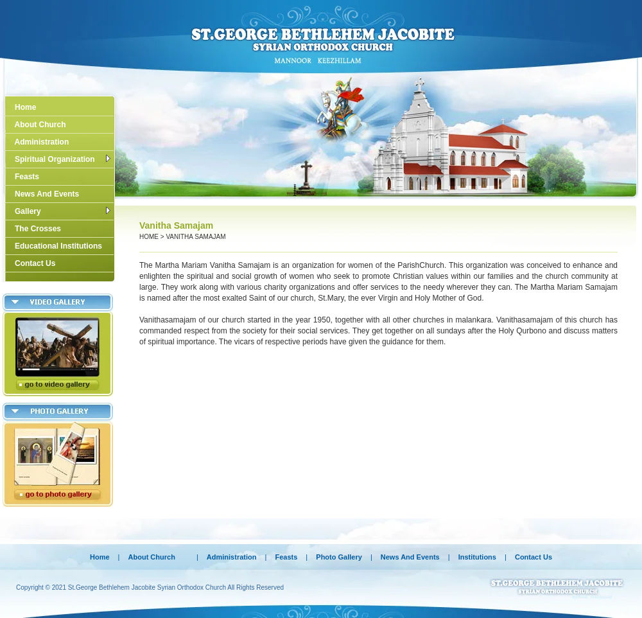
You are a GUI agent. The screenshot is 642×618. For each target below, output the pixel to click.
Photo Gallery (340, 557)
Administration (38, 141)
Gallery (59, 211)
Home (22, 107)
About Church (37, 124)
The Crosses (34, 228)
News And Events (43, 194)
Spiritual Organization (59, 159)
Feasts (23, 176)
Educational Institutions (55, 246)
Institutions (477, 557)
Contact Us (31, 263)
